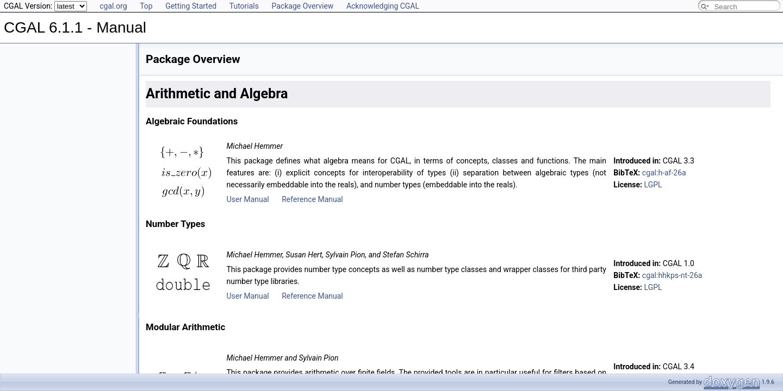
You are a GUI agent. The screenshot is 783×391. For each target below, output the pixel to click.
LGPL (653, 184)
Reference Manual (312, 199)
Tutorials (244, 6)
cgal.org (113, 6)
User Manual (247, 199)
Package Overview (302, 6)
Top (146, 6)
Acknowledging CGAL (382, 6)
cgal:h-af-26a (664, 172)
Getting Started (190, 6)
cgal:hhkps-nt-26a (672, 275)
